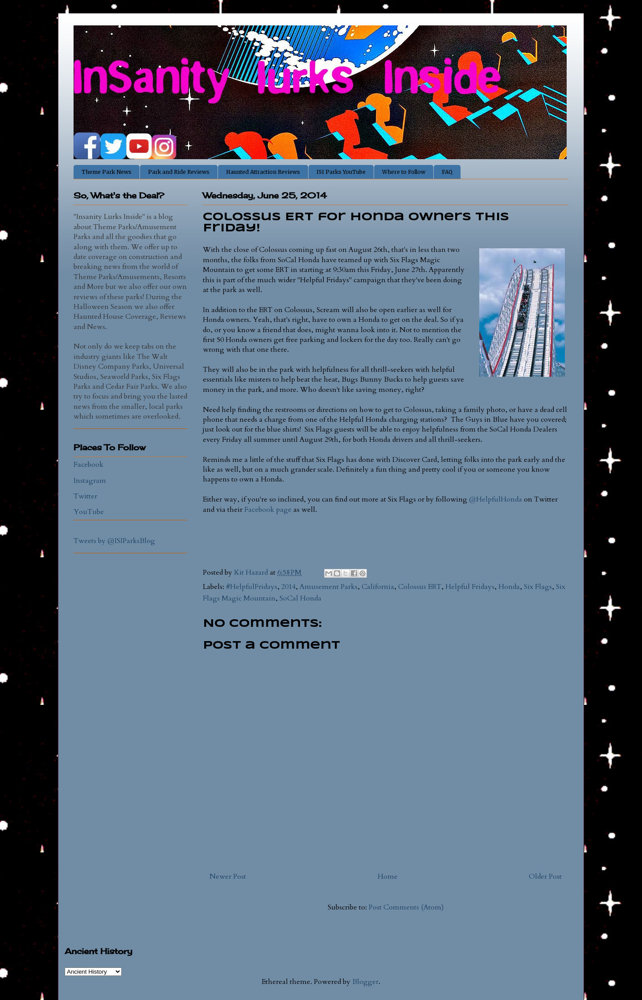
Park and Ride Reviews (179, 172)
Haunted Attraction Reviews (263, 172)
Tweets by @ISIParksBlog (114, 541)
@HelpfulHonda (495, 499)
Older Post (545, 876)
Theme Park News (107, 172)
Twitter (85, 496)
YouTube (89, 512)
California (378, 587)
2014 (288, 587)
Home (388, 876)
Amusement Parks (329, 587)
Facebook (88, 464)
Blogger (365, 982)
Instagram (90, 481)
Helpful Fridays (469, 587)
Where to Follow (403, 172)
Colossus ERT (419, 587)
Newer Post (228, 876)
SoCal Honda (300, 598)
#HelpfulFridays (251, 587)
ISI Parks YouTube (341, 172)
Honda (509, 587)
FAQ (447, 172)
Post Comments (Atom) (406, 907)
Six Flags (538, 587)
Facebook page (268, 509)
